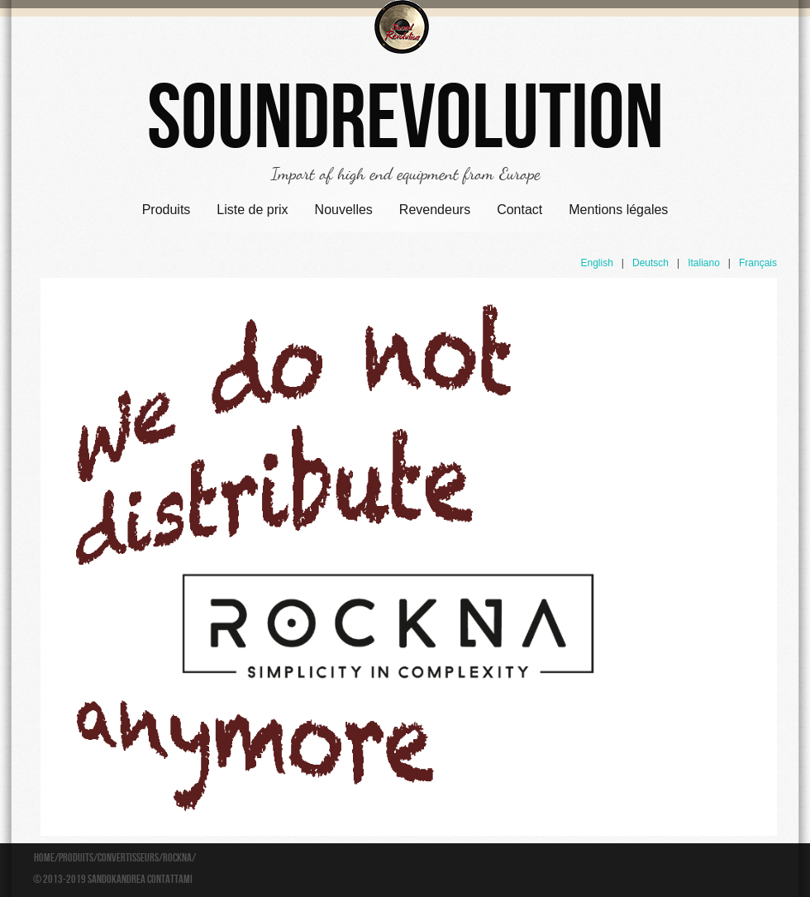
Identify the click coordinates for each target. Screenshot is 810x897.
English (596, 263)
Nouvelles (344, 210)
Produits (166, 210)
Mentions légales (618, 210)
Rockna (177, 858)
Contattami (170, 879)
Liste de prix (252, 210)
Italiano (704, 263)
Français (758, 263)
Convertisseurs (128, 858)
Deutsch (650, 263)
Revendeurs (434, 210)
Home (44, 858)
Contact (519, 210)
